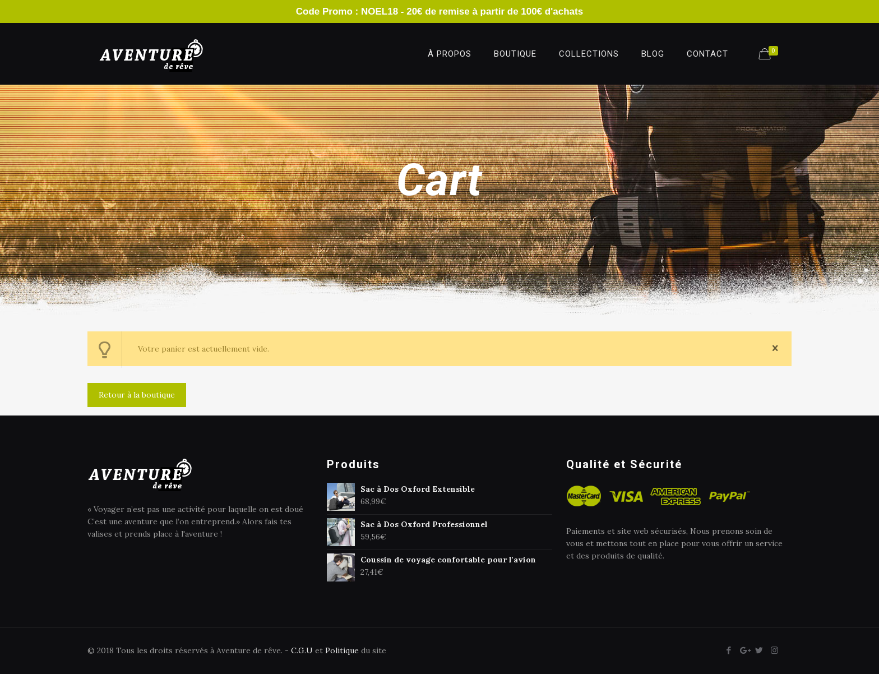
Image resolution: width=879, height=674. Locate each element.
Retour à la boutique (137, 395)
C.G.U (302, 650)
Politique (342, 650)
